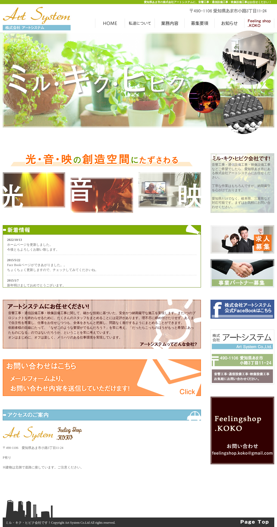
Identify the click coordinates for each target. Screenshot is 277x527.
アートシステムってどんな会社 (168, 345)
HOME (110, 23)
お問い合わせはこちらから (102, 377)
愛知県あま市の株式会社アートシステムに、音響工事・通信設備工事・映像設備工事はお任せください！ (208, 2)
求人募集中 (242, 239)
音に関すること (102, 195)
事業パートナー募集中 (242, 273)
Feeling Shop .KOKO (259, 23)
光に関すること (34, 189)
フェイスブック (242, 309)
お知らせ (229, 23)
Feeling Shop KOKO (242, 430)
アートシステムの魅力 (140, 23)
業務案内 (170, 23)
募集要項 (200, 23)
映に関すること (169, 189)
